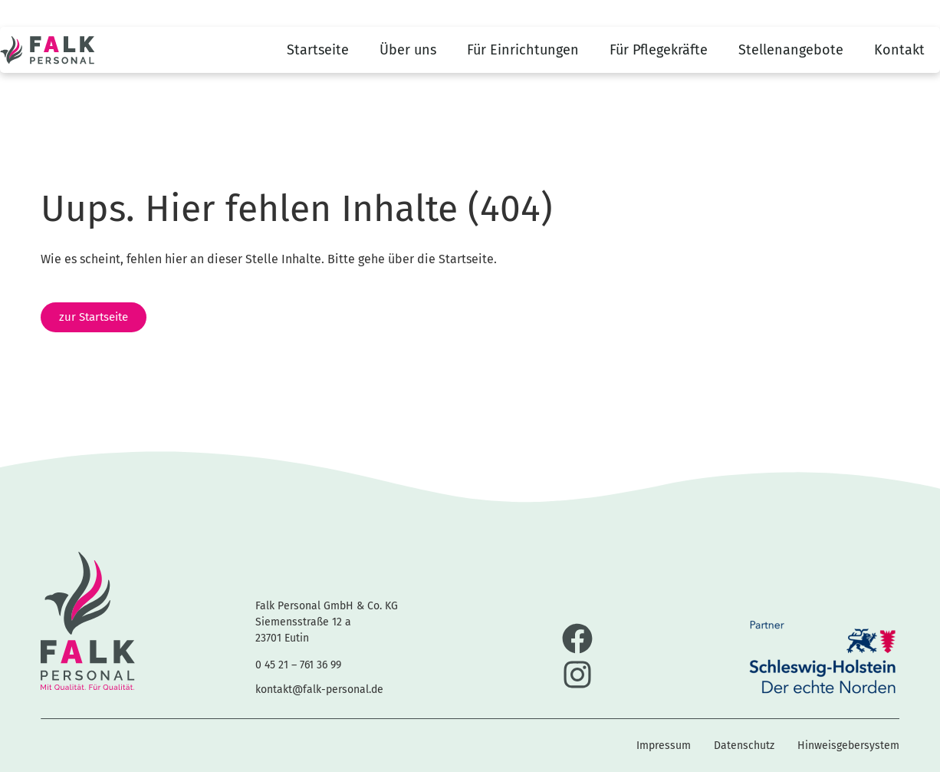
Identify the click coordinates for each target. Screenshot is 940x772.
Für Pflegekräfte (659, 49)
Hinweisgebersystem (848, 745)
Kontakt (899, 49)
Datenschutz (744, 745)
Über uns (408, 49)
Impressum (663, 745)
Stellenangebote (790, 49)
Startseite (318, 49)
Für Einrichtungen (523, 49)
